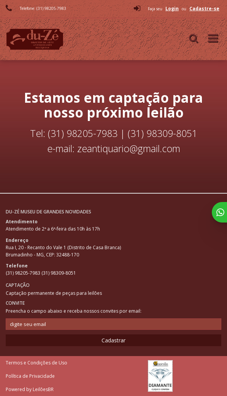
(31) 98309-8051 (58, 273)
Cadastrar (113, 340)
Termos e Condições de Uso (36, 362)
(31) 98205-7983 (23, 273)
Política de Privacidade (30, 376)
